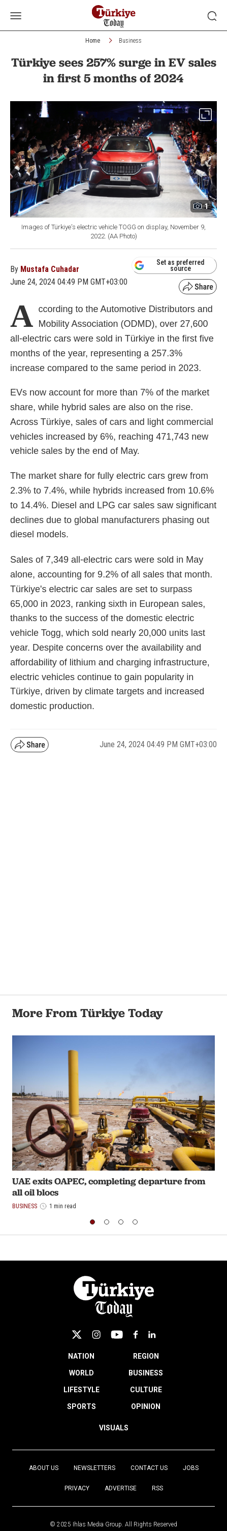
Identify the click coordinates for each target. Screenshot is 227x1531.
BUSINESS (145, 1372)
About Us (43, 1468)
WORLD (81, 1372)
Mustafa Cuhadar (49, 269)
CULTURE (146, 1389)
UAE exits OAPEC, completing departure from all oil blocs (108, 1186)
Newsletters (94, 1468)
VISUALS (113, 1428)
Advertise (121, 1488)
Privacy (76, 1488)
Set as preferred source (169, 265)
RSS (157, 1488)
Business (130, 41)
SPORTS (81, 1406)
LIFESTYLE (81, 1389)
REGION (146, 1356)
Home (92, 41)
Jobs (191, 1468)
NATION (81, 1356)
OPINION (145, 1406)
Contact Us (149, 1468)
